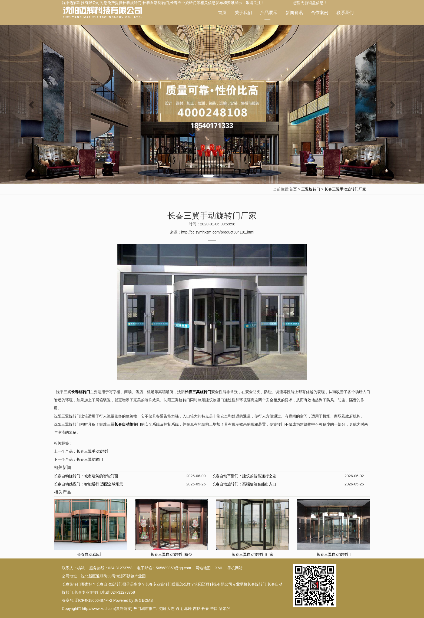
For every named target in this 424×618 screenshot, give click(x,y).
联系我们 (345, 12)
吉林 (196, 608)
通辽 (179, 608)
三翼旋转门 (310, 189)
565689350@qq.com (173, 568)
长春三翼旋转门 (90, 459)
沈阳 (162, 608)
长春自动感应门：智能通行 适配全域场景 (88, 484)
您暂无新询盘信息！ (310, 3)
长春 (205, 608)
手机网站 (235, 568)
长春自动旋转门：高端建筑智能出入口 (244, 484)
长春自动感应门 (90, 554)
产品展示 (268, 14)
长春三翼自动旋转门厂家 (252, 554)
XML (219, 568)
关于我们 (243, 12)
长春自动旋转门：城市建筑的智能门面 (86, 476)
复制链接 (123, 608)
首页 (222, 12)
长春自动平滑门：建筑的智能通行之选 (244, 476)
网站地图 (203, 568)
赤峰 (188, 608)
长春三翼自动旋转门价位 (171, 554)
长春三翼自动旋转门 (334, 554)
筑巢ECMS (143, 600)
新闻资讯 (294, 12)
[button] (32, 104)
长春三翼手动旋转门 (94, 451)
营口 (214, 608)
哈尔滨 (224, 608)
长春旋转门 (131, 3)
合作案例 (319, 12)
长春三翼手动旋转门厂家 (345, 189)
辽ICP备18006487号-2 (93, 600)
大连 (170, 608)
